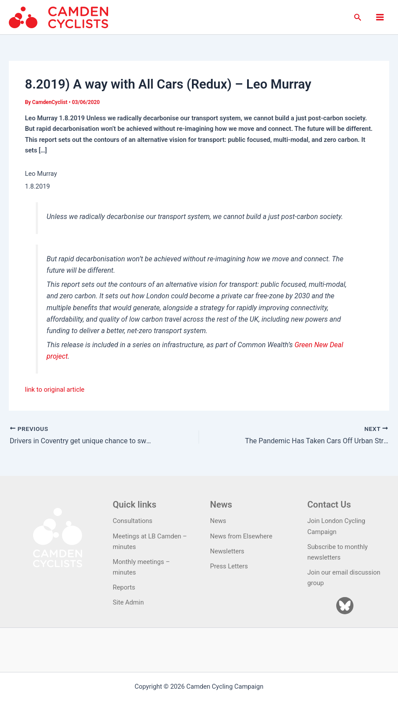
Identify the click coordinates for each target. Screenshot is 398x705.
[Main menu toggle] (380, 17)
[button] (358, 17)
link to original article (54, 389)
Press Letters (229, 566)
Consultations (133, 521)
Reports (124, 587)
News (218, 521)
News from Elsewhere (241, 536)
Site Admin (128, 602)
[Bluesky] (344, 605)
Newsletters (227, 551)
